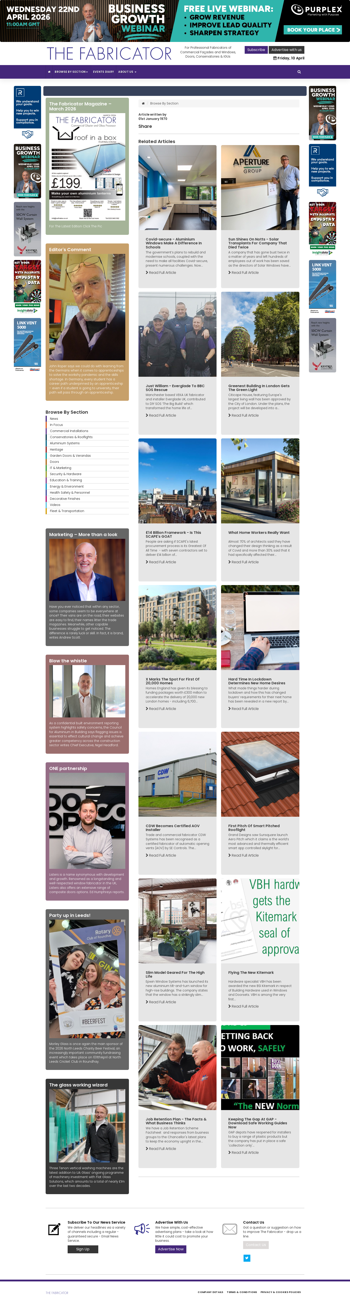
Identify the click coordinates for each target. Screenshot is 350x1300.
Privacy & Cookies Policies (281, 1292)
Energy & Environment (67, 486)
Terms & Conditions (242, 1292)
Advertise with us (286, 49)
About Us (127, 72)
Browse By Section (72, 72)
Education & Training (66, 480)
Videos (55, 505)
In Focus (56, 425)
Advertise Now (171, 1249)
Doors (54, 462)
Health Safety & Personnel (70, 493)
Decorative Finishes (65, 499)
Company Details (210, 1292)
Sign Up (82, 1249)
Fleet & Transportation (67, 511)
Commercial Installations (69, 431)
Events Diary (103, 72)
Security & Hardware (65, 474)
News (54, 419)
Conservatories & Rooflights (71, 437)
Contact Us (256, 1244)
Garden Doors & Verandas (70, 456)
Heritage (56, 449)
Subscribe (256, 49)
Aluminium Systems (65, 443)
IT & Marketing (60, 468)
